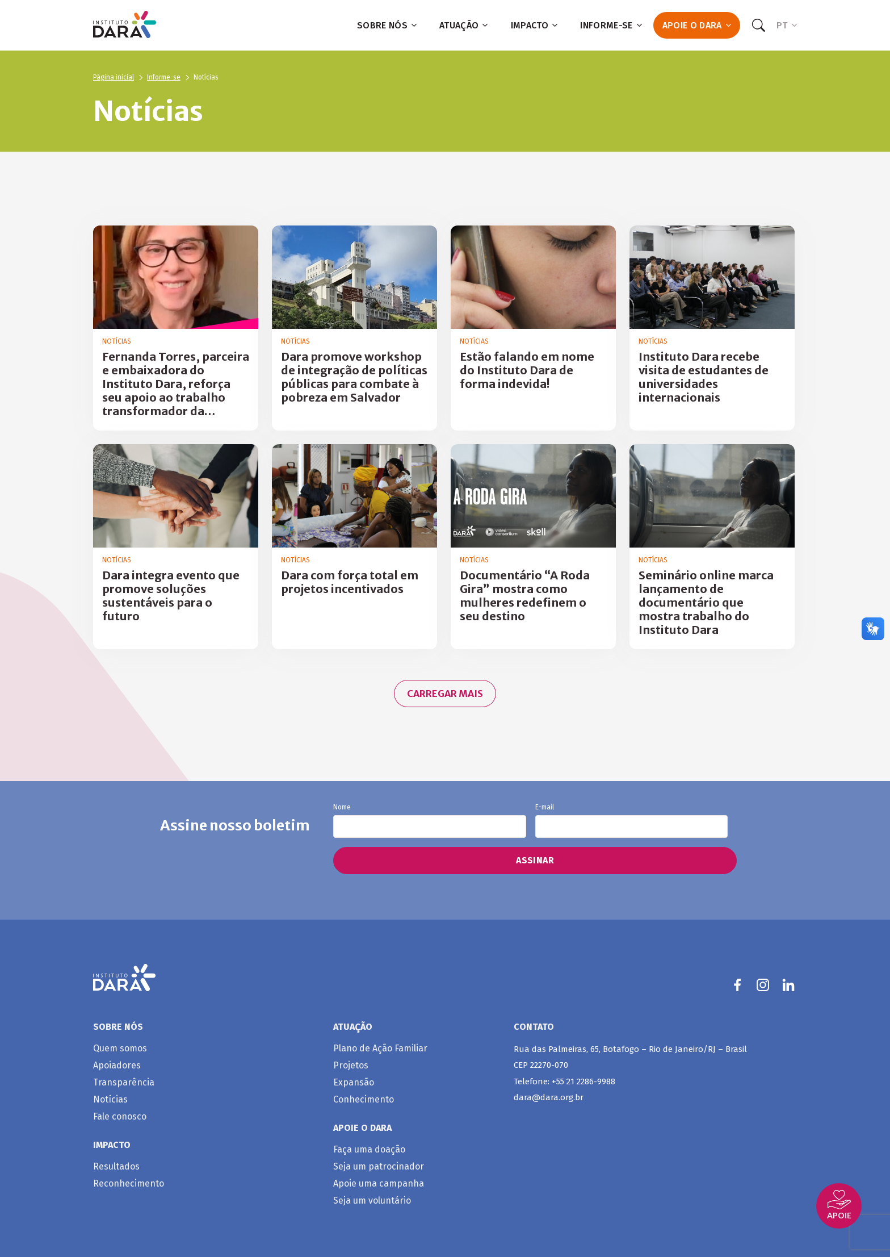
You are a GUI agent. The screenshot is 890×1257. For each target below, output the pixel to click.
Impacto (534, 25)
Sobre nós (387, 25)
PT (786, 25)
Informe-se (611, 25)
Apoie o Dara (696, 25)
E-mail (631, 821)
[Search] (758, 25)
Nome (429, 821)
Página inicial (113, 77)
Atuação (463, 25)
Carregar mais (445, 693)
